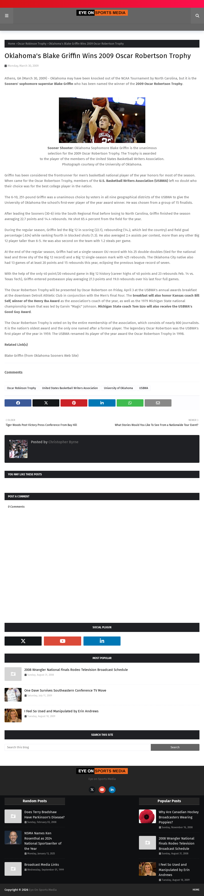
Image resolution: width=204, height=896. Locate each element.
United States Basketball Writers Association (70, 388)
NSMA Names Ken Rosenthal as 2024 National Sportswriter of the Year (42, 841)
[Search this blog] (78, 747)
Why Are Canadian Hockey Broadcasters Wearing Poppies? (179, 817)
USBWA (143, 388)
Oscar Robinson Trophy (32, 43)
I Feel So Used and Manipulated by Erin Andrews (61, 711)
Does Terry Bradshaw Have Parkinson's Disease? (44, 814)
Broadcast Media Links (41, 865)
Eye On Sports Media (43, 889)
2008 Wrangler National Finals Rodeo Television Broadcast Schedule (76, 670)
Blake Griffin (14, 356)
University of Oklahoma (118, 388)
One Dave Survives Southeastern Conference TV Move (65, 690)
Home (11, 43)
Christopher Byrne (63, 442)
